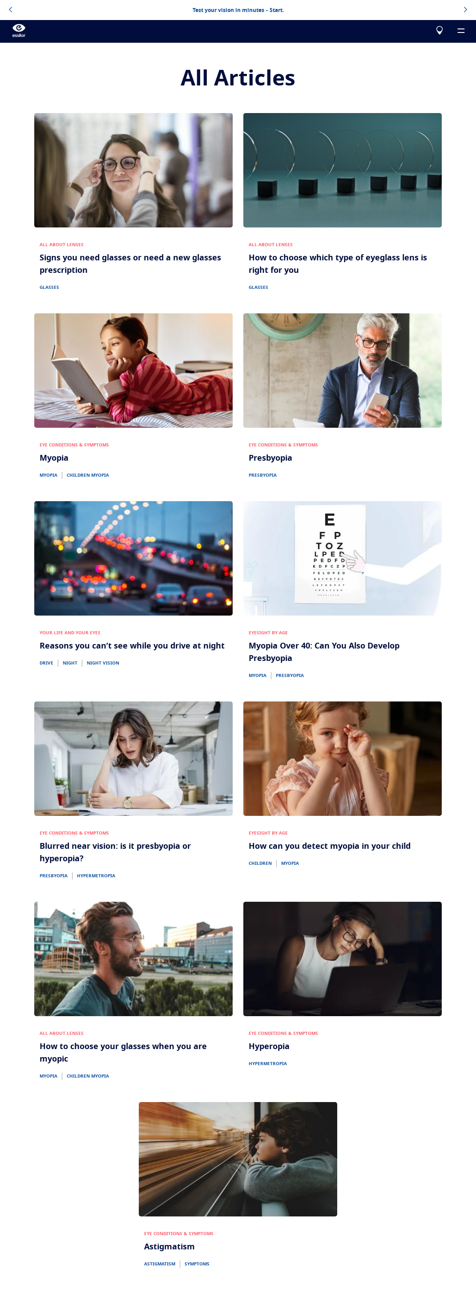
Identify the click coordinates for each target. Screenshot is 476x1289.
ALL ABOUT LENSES (62, 245)
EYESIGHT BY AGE (268, 633)
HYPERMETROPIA (96, 876)
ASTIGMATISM (159, 1264)
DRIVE (46, 663)
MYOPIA (48, 475)
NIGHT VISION (103, 663)
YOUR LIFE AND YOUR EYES (70, 633)
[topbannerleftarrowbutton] (10, 10)
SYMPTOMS (197, 1264)
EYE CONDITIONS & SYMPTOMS (74, 445)
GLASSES (49, 287)
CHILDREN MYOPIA (88, 475)
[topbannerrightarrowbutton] (465, 10)
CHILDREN (260, 863)
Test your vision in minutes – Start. (238, 10)
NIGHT (70, 663)
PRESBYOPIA (263, 475)
